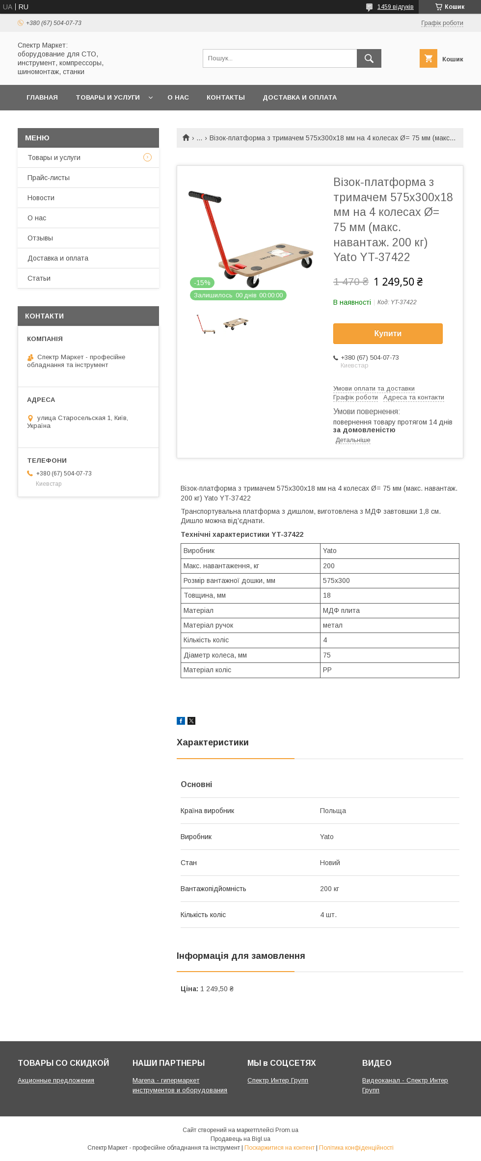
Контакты (226, 97)
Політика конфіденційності (356, 1147)
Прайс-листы (48, 178)
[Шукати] (369, 58)
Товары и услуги (108, 97)
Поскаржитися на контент (279, 1147)
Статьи (39, 278)
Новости (40, 198)
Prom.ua (286, 1130)
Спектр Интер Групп (277, 1080)
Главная (42, 97)
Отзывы (40, 238)
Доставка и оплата (300, 97)
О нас (178, 97)
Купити (388, 333)
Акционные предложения (56, 1080)
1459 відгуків (395, 6)
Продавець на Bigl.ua (240, 1138)
